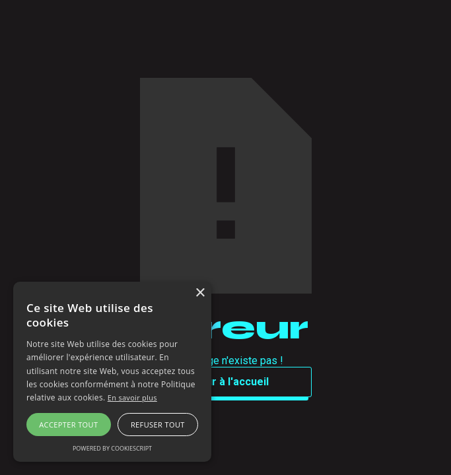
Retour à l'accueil (225, 381)
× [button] (200, 293)
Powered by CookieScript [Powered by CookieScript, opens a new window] (112, 448)
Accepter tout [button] (68, 424)
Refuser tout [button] (158, 424)
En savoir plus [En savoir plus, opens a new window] (132, 397)
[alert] (112, 372)
